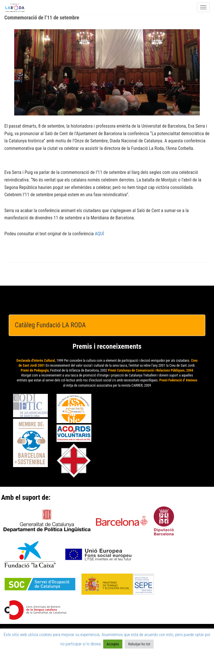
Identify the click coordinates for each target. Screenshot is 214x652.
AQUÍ (99, 233)
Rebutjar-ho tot (139, 644)
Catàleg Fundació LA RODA (50, 325)
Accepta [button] (113, 644)
